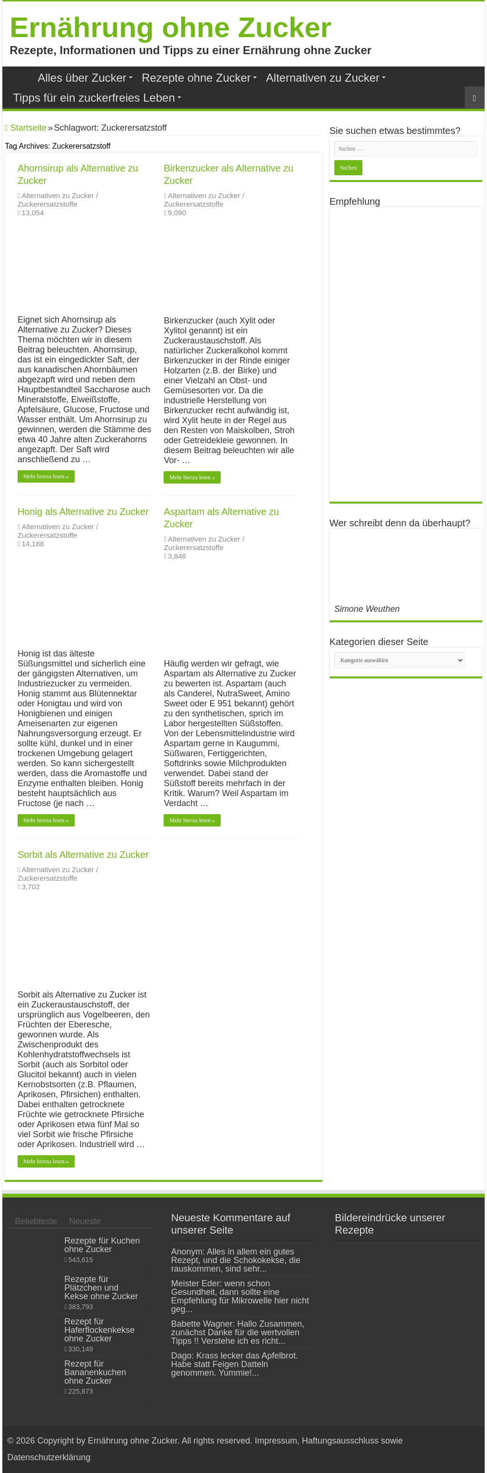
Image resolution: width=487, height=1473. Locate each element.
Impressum (275, 1440)
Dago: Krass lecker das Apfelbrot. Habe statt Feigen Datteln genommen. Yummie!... (234, 1364)
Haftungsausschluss (340, 1440)
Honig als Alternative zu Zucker (83, 511)
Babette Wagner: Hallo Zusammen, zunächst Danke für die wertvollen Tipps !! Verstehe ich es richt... (237, 1332)
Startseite (26, 128)
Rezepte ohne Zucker (196, 77)
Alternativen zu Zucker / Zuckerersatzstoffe (58, 199)
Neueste (85, 1221)
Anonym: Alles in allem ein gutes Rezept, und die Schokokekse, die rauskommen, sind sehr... (236, 1260)
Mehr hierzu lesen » (46, 476)
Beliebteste (36, 1221)
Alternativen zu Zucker (323, 77)
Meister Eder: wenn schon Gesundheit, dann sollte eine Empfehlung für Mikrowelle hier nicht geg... (240, 1296)
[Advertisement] (405, 354)
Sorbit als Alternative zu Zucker (83, 854)
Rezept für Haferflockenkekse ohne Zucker (99, 1330)
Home (19, 76)
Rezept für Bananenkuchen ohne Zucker (95, 1372)
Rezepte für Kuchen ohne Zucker (102, 1245)
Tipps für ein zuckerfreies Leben (94, 97)
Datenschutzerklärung (48, 1457)
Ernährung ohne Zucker (170, 27)
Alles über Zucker (82, 77)
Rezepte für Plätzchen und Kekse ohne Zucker (101, 1287)
